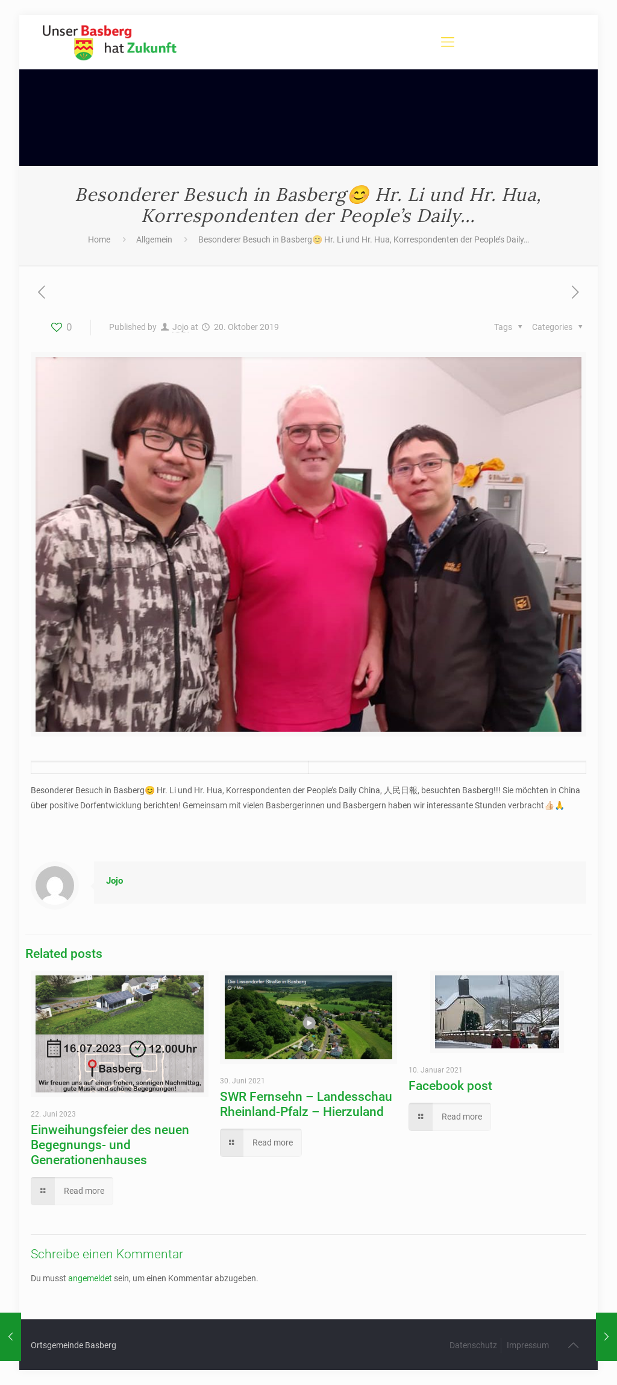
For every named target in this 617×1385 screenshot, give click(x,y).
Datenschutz (473, 1345)
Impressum (528, 1345)
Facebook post (450, 1086)
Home (99, 239)
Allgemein (154, 239)
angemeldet (90, 1278)
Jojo (180, 327)
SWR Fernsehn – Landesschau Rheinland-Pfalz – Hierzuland (306, 1104)
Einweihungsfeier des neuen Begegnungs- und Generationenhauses (110, 1145)
